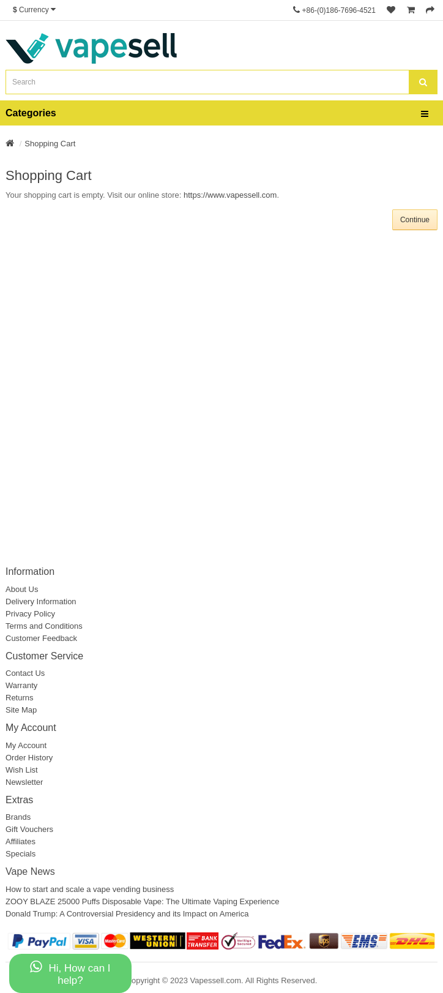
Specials (20, 853)
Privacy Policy (30, 613)
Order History (29, 757)
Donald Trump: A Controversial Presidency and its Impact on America (127, 913)
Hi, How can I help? (70, 973)
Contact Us (25, 673)
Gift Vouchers (29, 829)
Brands (18, 817)
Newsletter (24, 782)
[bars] (424, 114)
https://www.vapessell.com (230, 195)
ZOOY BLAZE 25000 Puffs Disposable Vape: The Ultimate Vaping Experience (143, 901)
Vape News (30, 871)
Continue (415, 219)
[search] (423, 82)
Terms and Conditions (44, 626)
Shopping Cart (49, 143)
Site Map (21, 709)
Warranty (21, 685)
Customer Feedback (41, 638)
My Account (26, 745)
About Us (22, 589)
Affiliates (20, 841)
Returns (20, 697)
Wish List (22, 769)
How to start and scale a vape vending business (90, 889)
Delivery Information (41, 601)
